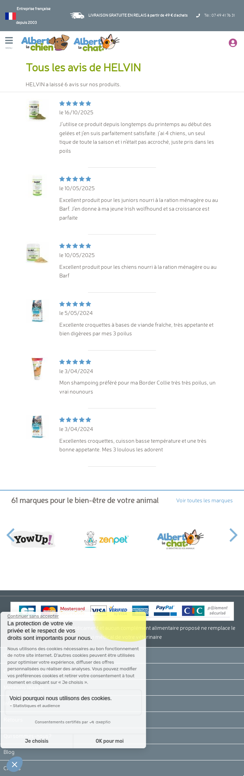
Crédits (12, 768)
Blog (9, 751)
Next (233, 530)
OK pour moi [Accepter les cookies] (65, 741)
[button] (14, 764)
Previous (10, 530)
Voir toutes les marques (204, 500)
